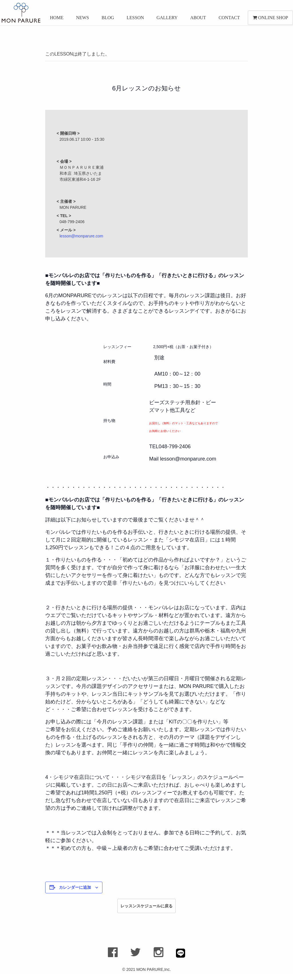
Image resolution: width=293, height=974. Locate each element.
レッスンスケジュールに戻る (146, 906)
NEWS (79, 19)
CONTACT (226, 19)
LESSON (132, 19)
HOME (54, 19)
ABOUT (195, 19)
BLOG (105, 19)
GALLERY (164, 19)
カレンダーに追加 (75, 887)
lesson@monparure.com (81, 236)
